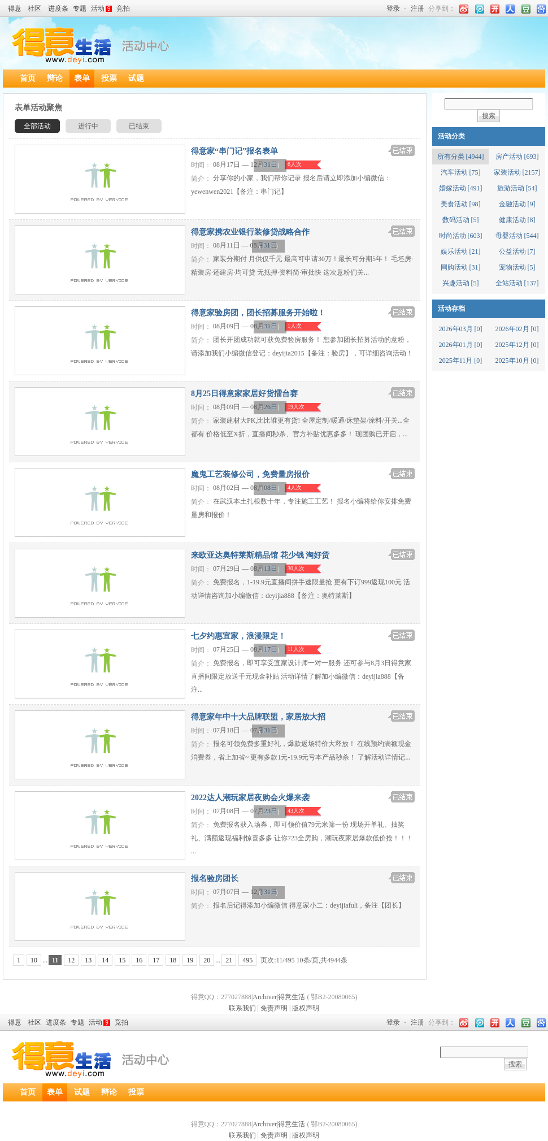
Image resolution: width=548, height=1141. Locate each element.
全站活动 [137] (517, 283)
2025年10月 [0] (517, 361)
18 (172, 960)
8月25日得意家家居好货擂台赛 (244, 393)
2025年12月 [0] (517, 345)
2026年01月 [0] (460, 345)
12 (71, 960)
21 (228, 960)
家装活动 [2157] (517, 172)
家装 (270, 165)
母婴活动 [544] (517, 236)
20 (206, 960)
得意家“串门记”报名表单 (234, 151)
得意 (14, 8)
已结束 (139, 126)
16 (139, 960)
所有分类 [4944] (460, 156)
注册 (417, 8)
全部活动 (37, 126)
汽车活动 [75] (461, 172)
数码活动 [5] (460, 220)
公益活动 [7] (517, 251)
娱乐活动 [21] (461, 251)
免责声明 (274, 1008)
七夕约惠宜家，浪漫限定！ (238, 636)
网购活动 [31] (461, 267)
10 (34, 960)
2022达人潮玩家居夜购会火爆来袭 (250, 797)
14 (105, 960)
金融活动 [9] (517, 204)
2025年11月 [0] (460, 361)
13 (88, 960)
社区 (34, 8)
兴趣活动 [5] (460, 283)
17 (156, 960)
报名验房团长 (214, 878)
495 (247, 960)
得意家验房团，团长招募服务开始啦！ (258, 313)
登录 (393, 8)
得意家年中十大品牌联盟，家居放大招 (258, 717)
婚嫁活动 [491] (460, 188)
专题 (79, 8)
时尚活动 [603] (460, 236)
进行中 (88, 126)
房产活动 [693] (517, 156)
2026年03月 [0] (460, 329)
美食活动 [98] (461, 204)
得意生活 (291, 997)
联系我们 (242, 1008)
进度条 (58, 8)
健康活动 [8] (517, 220)
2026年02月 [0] (517, 329)
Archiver (265, 997)
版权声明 (305, 1008)
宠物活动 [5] (517, 267)
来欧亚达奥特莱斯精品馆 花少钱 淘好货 (260, 555)
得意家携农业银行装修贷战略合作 (250, 232)
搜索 (488, 116)
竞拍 (123, 8)
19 (189, 960)
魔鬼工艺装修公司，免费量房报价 (250, 474)
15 (122, 960)
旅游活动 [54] (517, 188)
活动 (101, 8)
